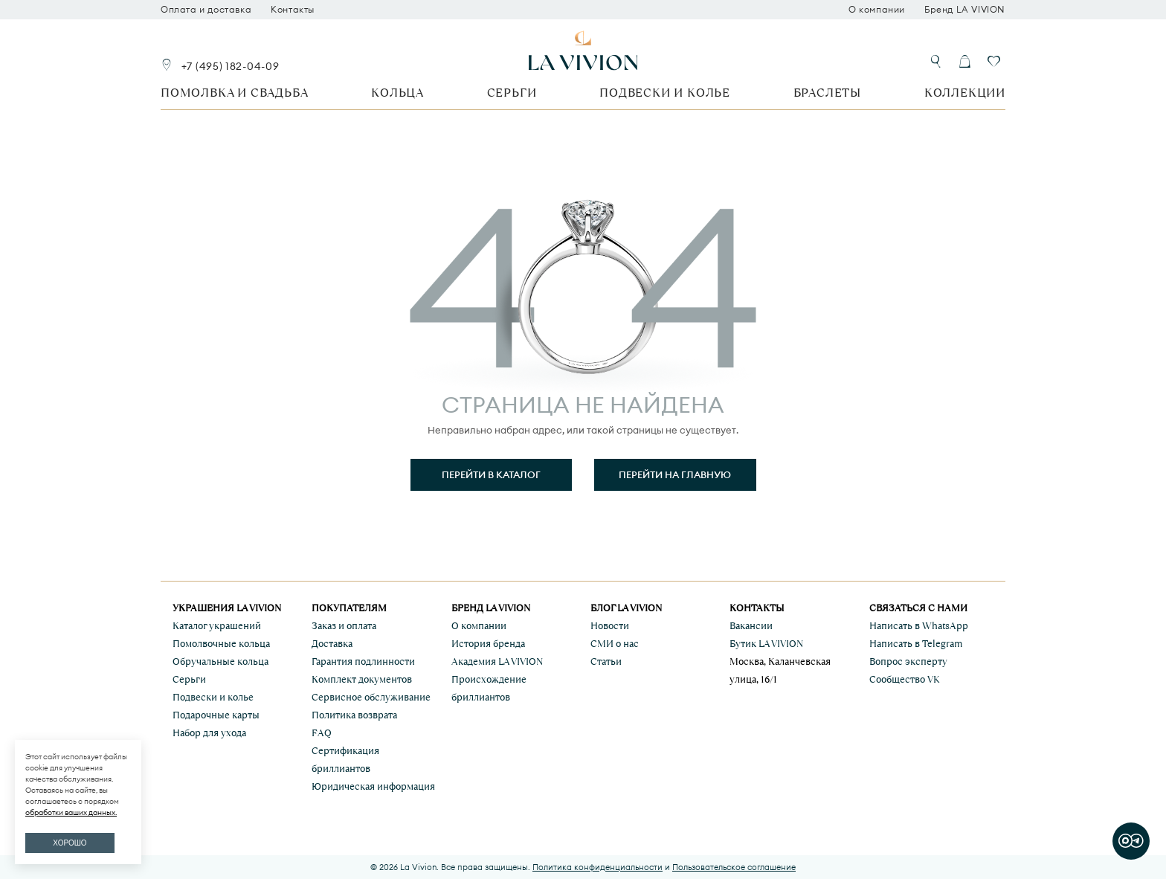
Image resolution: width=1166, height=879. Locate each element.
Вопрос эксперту (908, 661)
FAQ (322, 733)
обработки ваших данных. (71, 812)
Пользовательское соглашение (734, 867)
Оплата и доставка (206, 9)
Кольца (397, 92)
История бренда (488, 644)
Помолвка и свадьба (234, 92)
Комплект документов (362, 679)
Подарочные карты (216, 715)
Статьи (606, 661)
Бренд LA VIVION (964, 9)
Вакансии (751, 626)
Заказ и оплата (344, 626)
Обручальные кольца (220, 661)
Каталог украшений (217, 626)
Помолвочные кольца (221, 644)
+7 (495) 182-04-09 (230, 66)
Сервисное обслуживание (371, 697)
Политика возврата (354, 715)
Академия (497, 661)
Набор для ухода (209, 733)
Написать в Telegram (915, 644)
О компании (876, 9)
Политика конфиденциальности (597, 867)
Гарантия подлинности (363, 661)
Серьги (512, 92)
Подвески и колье (664, 92)
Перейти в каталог (491, 474)
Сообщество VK (904, 679)
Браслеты (827, 92)
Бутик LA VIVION (766, 644)
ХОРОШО (69, 843)
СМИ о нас (614, 644)
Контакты (293, 9)
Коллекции (964, 92)
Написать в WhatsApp (918, 626)
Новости (609, 626)
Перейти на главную (675, 474)
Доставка (332, 644)
